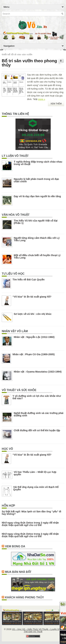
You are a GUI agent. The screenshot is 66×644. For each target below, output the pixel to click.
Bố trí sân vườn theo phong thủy (29, 62)
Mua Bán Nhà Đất (18, 571)
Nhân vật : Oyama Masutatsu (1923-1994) (38, 371)
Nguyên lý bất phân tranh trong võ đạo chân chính (36, 180)
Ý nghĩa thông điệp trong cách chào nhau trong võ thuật (38, 163)
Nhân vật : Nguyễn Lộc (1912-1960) (34, 337)
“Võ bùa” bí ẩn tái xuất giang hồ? (31, 296)
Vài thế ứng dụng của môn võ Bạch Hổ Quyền (35, 488)
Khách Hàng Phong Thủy (24, 597)
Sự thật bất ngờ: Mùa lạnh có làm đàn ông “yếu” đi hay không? (31, 512)
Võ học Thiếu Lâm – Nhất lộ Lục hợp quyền (35, 473)
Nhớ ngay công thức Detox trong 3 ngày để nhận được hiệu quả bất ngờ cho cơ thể (30, 524)
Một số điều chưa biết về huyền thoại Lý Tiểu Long (37, 256)
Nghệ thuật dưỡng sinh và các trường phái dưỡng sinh (38, 414)
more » (41, 99)
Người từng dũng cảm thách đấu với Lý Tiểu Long (36, 239)
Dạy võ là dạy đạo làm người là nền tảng (37, 196)
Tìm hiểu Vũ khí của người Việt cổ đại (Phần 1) (36, 221)
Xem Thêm (56, 103)
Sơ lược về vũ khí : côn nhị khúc (33, 314)
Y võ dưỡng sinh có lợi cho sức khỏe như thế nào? (36, 397)
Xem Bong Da (15, 546)
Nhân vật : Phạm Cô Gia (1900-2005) (33, 354)
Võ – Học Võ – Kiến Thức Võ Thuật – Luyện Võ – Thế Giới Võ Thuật (37, 630)
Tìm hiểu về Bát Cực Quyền (28, 279)
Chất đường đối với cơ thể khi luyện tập (37, 430)
